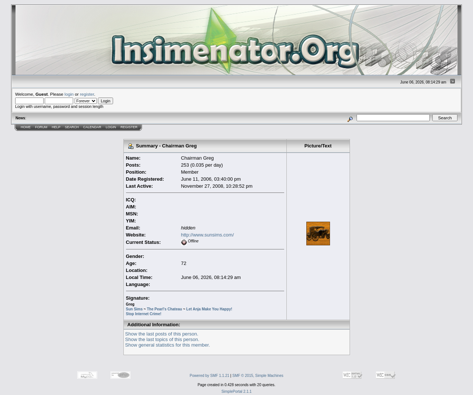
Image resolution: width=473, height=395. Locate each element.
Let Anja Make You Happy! (209, 309)
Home (26, 127)
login (69, 94)
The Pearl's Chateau (164, 309)
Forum (41, 127)
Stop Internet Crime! (143, 314)
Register (128, 127)
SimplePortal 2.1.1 (236, 391)
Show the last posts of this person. (161, 334)
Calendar (92, 127)
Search (72, 127)
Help (56, 127)
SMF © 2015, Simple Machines (257, 376)
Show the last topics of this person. (162, 339)
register (87, 94)
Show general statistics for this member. (167, 345)
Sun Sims (134, 309)
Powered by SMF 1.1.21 (209, 376)
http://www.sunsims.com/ (207, 235)
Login (111, 127)
